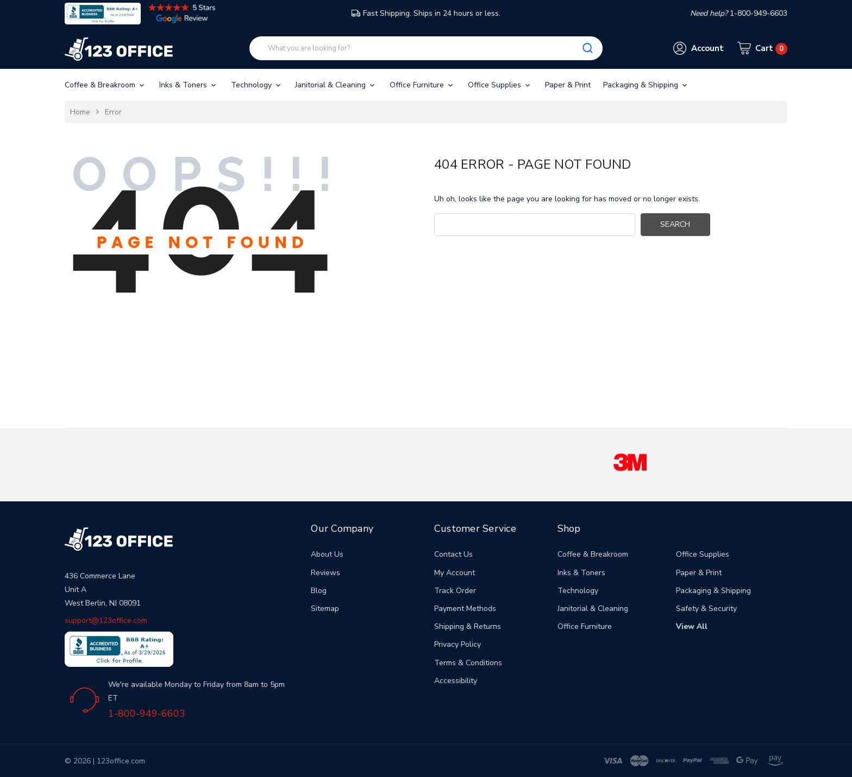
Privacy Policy (457, 644)
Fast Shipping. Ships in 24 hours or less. (426, 13)
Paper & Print (568, 85)
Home (80, 112)
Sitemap (325, 608)
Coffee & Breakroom (105, 85)
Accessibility (455, 681)
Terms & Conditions (468, 663)
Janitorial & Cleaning (336, 85)
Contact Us (453, 554)
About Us (327, 554)
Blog (319, 590)
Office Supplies (500, 85)
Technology (257, 85)
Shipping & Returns (467, 626)
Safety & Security (706, 608)
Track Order (455, 590)
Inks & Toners (188, 85)
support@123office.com (106, 620)
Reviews (325, 573)
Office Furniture (422, 85)
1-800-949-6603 (146, 713)
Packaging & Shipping (646, 85)
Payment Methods (465, 608)
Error (113, 112)
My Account (454, 573)
